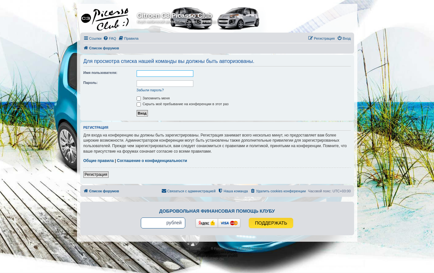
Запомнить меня (153, 98)
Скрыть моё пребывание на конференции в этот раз (183, 104)
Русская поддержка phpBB (217, 252)
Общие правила (98, 160)
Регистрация (96, 174)
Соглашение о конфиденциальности (152, 160)
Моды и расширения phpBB (216, 256)
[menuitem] (109, 38)
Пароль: (90, 83)
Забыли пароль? (150, 90)
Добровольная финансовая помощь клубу (217, 211)
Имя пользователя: (100, 73)
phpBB (206, 248)
